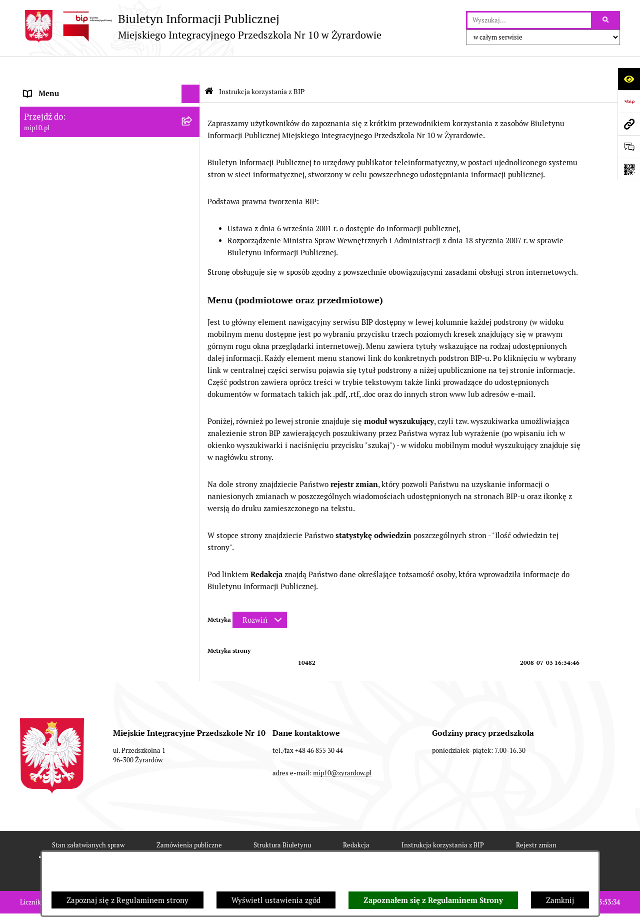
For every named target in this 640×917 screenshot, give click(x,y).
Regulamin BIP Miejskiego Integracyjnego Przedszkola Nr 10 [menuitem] (95, 205)
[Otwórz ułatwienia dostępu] (629, 79)
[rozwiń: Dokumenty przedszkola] (192, 144)
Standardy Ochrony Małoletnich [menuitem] (78, 313)
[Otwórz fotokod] (629, 169)
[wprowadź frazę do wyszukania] (529, 20)
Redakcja (356, 820)
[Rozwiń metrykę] (259, 595)
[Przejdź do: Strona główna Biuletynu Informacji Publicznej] (209, 66)
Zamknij (560, 900)
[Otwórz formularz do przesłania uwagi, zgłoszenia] (629, 146)
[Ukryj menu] (191, 69)
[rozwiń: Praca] (192, 163)
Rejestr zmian (536, 820)
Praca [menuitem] (33, 162)
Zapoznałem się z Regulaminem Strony (433, 900)
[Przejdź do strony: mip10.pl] (629, 124)
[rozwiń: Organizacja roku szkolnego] (192, 238)
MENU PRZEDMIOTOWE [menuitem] (66, 125)
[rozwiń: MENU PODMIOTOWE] (192, 106)
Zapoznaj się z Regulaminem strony (127, 900)
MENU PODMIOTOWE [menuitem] (61, 106)
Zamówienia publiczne (189, 820)
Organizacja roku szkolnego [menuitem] (71, 238)
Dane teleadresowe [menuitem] (57, 87)
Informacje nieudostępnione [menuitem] (72, 181)
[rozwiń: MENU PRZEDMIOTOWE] (192, 125)
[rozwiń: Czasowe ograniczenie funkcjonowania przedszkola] (192, 257)
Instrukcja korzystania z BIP (443, 820)
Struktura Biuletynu (282, 820)
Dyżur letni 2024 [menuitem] (52, 294)
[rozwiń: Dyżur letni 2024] (192, 295)
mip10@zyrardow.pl (342, 748)
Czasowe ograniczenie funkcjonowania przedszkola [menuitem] (90, 262)
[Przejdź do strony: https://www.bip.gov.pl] (629, 101)
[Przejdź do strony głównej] (201, 26)
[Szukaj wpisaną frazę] (606, 20)
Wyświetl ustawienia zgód (276, 900)
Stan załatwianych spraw (88, 820)
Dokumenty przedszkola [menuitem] (65, 143)
